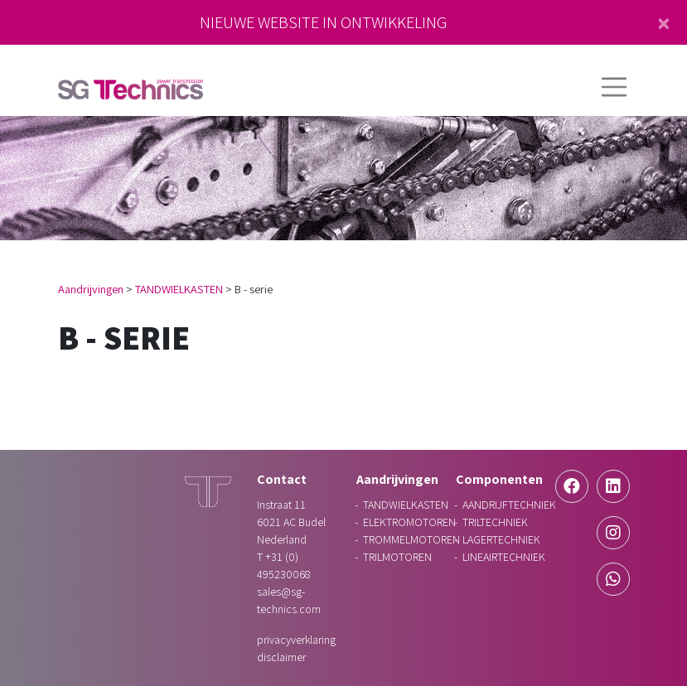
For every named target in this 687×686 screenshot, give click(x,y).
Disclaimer (281, 657)
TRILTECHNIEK (495, 521)
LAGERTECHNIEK (501, 539)
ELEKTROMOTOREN (409, 521)
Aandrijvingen (90, 289)
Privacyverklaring (296, 639)
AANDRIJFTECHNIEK (509, 504)
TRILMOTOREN (397, 556)
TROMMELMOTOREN (411, 539)
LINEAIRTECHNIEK (503, 556)
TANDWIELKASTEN (179, 289)
